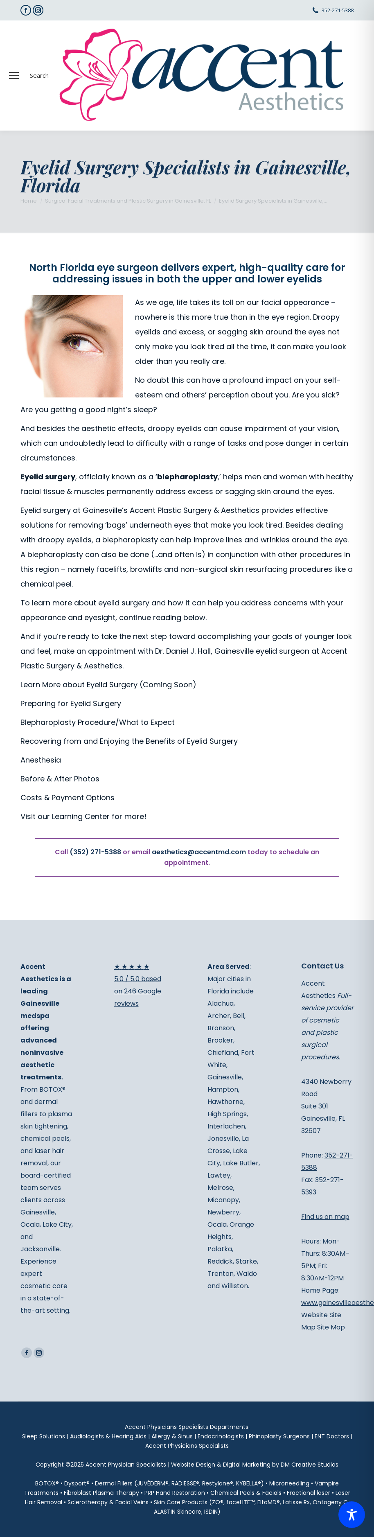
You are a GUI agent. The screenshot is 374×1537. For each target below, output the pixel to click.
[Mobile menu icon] (14, 75)
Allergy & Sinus (172, 1436)
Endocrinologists (221, 1436)
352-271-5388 (338, 10)
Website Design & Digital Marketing (220, 1464)
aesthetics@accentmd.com (199, 852)
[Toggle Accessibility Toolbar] (352, 1515)
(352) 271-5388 (95, 852)
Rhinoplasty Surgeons (279, 1436)
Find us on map (325, 1216)
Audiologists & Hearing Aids (108, 1436)
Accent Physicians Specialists (187, 1446)
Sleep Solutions (43, 1436)
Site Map (331, 1327)
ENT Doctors (332, 1436)
